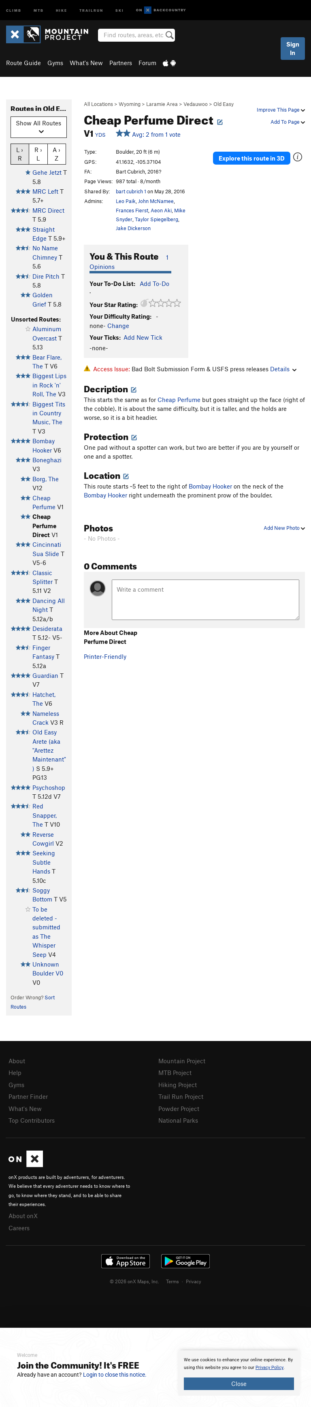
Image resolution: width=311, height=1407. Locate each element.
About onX (23, 1215)
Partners (120, 62)
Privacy (193, 1281)
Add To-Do (154, 283)
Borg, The (45, 478)
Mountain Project (181, 1060)
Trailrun (91, 10)
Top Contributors (32, 1120)
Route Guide (23, 62)
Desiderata (47, 628)
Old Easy (223, 104)
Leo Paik (126, 201)
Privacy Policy (269, 1367)
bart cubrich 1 (131, 191)
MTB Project (175, 1072)
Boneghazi (47, 459)
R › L (38, 154)
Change (118, 325)
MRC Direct (48, 210)
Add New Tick (143, 337)
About (17, 1060)
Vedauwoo (195, 104)
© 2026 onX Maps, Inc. (134, 1281)
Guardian (45, 675)
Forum (147, 62)
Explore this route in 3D (252, 158)
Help (15, 1072)
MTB (39, 10)
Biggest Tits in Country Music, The (48, 413)
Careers (19, 1227)
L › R (19, 154)
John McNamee (156, 201)
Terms (172, 1281)
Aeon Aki (161, 210)
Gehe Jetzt (47, 172)
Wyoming (130, 104)
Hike (61, 10)
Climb (13, 10)
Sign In (292, 48)
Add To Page (288, 121)
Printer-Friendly (105, 656)
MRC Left (45, 191)
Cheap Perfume (179, 399)
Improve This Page (281, 109)
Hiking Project (177, 1084)
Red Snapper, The (44, 815)
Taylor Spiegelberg (156, 219)
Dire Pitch (46, 276)
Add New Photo (284, 528)
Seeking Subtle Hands (43, 862)
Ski (119, 10)
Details (283, 368)
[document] (239, 1373)
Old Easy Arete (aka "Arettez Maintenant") (49, 750)
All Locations (98, 104)
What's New (86, 62)
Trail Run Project (180, 1096)
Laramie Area (162, 104)
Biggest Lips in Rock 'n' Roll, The (49, 385)
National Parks (178, 1120)
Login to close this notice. (115, 1374)
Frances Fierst (132, 210)
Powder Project (178, 1108)
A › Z (56, 154)
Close (239, 1383)
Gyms (55, 62)
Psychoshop (48, 787)
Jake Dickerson (133, 228)
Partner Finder (28, 1096)
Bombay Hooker (210, 486)
